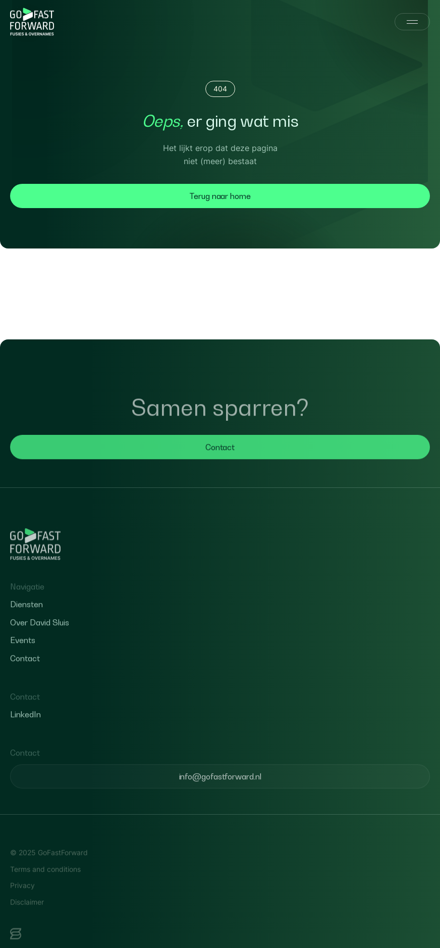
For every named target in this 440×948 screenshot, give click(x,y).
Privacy (22, 896)
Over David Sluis (39, 633)
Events (22, 651)
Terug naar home (220, 196)
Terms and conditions (45, 880)
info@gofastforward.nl (220, 787)
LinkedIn (25, 726)
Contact (220, 458)
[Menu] (412, 21)
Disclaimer (27, 913)
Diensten (26, 616)
